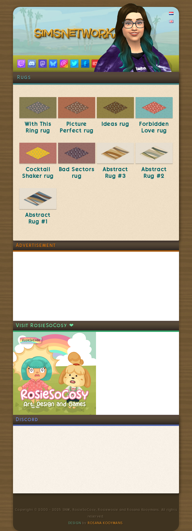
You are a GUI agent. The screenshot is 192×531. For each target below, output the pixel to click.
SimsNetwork (76, 34)
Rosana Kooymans (105, 523)
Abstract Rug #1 (38, 218)
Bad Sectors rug (77, 172)
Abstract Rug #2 (154, 172)
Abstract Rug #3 (115, 172)
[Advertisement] (54, 286)
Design (74, 523)
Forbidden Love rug (154, 127)
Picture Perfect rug (77, 127)
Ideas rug (115, 124)
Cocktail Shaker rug (38, 172)
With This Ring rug (38, 127)
